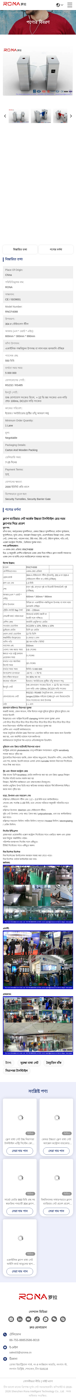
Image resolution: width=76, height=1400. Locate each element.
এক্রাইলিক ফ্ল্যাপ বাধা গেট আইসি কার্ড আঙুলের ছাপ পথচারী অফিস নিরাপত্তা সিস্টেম (20, 1262)
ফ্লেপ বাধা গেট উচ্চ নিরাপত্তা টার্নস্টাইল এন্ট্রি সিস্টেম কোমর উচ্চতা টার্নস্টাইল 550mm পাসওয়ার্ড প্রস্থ (19, 1141)
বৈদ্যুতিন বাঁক (53, 1062)
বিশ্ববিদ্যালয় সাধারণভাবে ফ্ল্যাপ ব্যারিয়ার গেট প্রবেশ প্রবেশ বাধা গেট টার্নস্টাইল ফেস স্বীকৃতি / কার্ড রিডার (56, 1202)
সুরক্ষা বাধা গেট (29, 1062)
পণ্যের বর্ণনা (56, 249)
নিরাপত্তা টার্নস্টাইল (16, 1070)
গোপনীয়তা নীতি (31, 1381)
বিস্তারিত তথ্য (20, 249)
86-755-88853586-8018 (24, 1340)
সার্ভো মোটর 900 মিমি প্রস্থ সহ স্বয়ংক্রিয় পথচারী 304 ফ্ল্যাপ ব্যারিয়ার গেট (19, 1202)
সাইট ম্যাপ (47, 1381)
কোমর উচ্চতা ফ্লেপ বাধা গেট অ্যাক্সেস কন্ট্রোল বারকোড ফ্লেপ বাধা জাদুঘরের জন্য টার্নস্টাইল (56, 1141)
